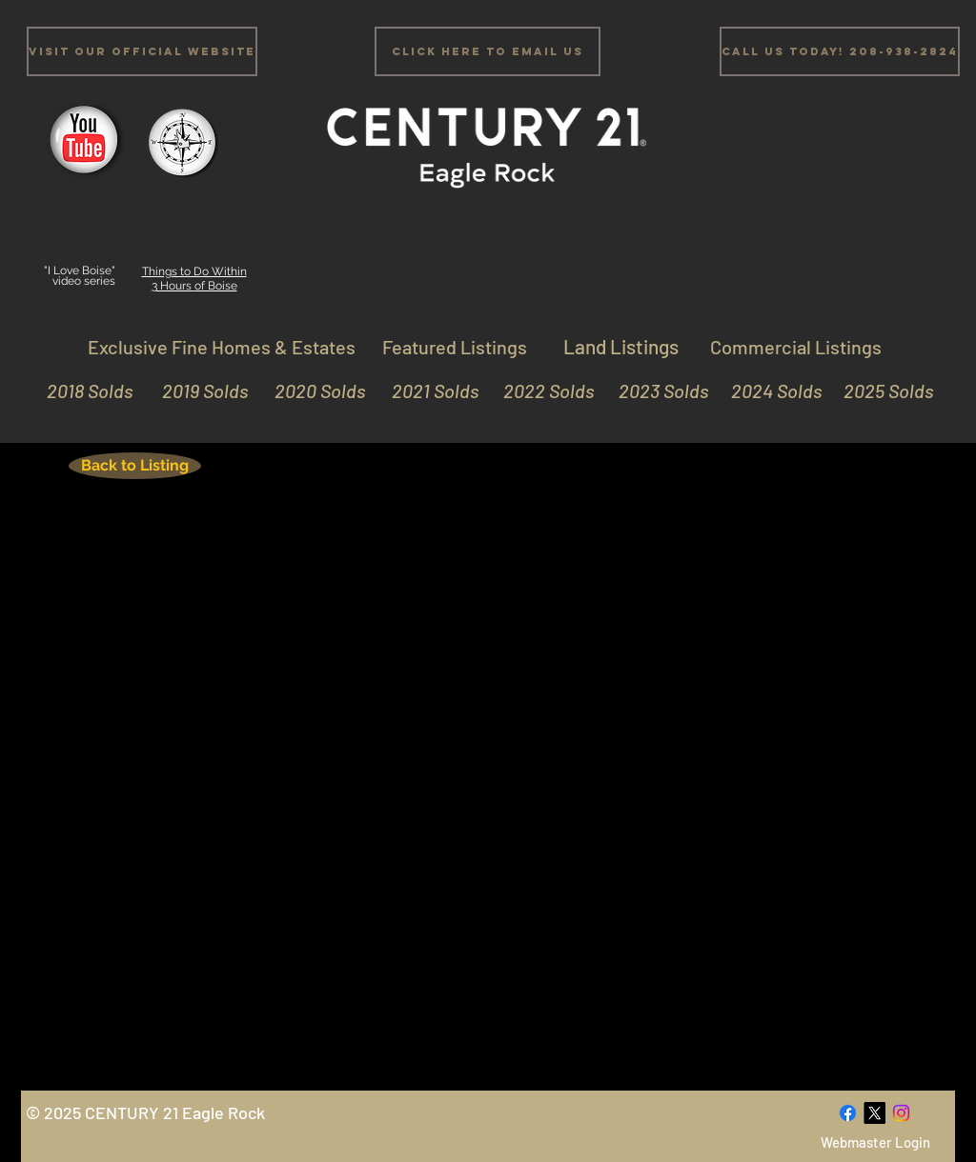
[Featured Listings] (454, 346)
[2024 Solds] (769, 390)
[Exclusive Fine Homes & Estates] (221, 346)
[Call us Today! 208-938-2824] (840, 51)
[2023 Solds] (655, 390)
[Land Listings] (620, 346)
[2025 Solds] (880, 390)
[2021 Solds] (425, 390)
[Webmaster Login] (875, 1142)
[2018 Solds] (87, 390)
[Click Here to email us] (487, 51)
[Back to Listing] (135, 465)
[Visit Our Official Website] (142, 51)
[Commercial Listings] (795, 346)
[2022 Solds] (541, 390)
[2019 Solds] (195, 390)
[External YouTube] (485, 792)
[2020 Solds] (312, 390)
